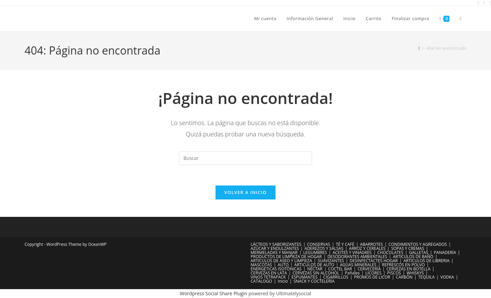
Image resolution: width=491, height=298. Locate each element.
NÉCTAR (315, 269)
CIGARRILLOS (335, 277)
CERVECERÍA (369, 269)
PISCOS (394, 273)
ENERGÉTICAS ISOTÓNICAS (276, 269)
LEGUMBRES (315, 253)
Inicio (283, 281)
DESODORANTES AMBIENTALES (357, 257)
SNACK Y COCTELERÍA (314, 281)
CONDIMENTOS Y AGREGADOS (417, 245)
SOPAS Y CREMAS (407, 249)
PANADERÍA (445, 253)
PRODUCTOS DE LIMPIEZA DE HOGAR (286, 257)
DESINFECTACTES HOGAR (373, 261)
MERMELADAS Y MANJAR (274, 253)
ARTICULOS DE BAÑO (413, 257)
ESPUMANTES (305, 277)
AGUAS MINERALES (358, 265)
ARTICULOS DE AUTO (314, 265)
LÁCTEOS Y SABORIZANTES (276, 245)
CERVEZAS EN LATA (269, 273)
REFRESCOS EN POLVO (403, 265)
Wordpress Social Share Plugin (214, 293)
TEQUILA (426, 277)
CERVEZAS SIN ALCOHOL (316, 273)
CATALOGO (261, 281)
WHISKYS (415, 273)
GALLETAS (418, 253)
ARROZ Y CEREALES (367, 249)
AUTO (283, 265)
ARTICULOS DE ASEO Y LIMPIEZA (281, 261)
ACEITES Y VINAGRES (351, 253)
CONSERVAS (318, 245)
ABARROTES (371, 245)
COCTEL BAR (340, 269)
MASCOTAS (261, 265)
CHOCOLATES (390, 253)
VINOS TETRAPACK (268, 277)
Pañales (352, 273)
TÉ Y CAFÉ (345, 245)
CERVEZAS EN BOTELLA (408, 269)
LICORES (374, 273)
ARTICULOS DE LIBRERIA (426, 261)
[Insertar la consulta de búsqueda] (245, 158)
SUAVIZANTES (331, 261)
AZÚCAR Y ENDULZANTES (275, 249)
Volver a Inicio (245, 193)
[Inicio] (419, 48)
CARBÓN (404, 277)
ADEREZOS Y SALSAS (323, 249)
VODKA (447, 277)
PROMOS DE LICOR (372, 277)
